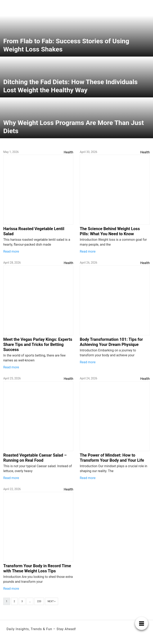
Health (68, 152)
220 (39, 601)
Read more (11, 251)
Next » (51, 601)
